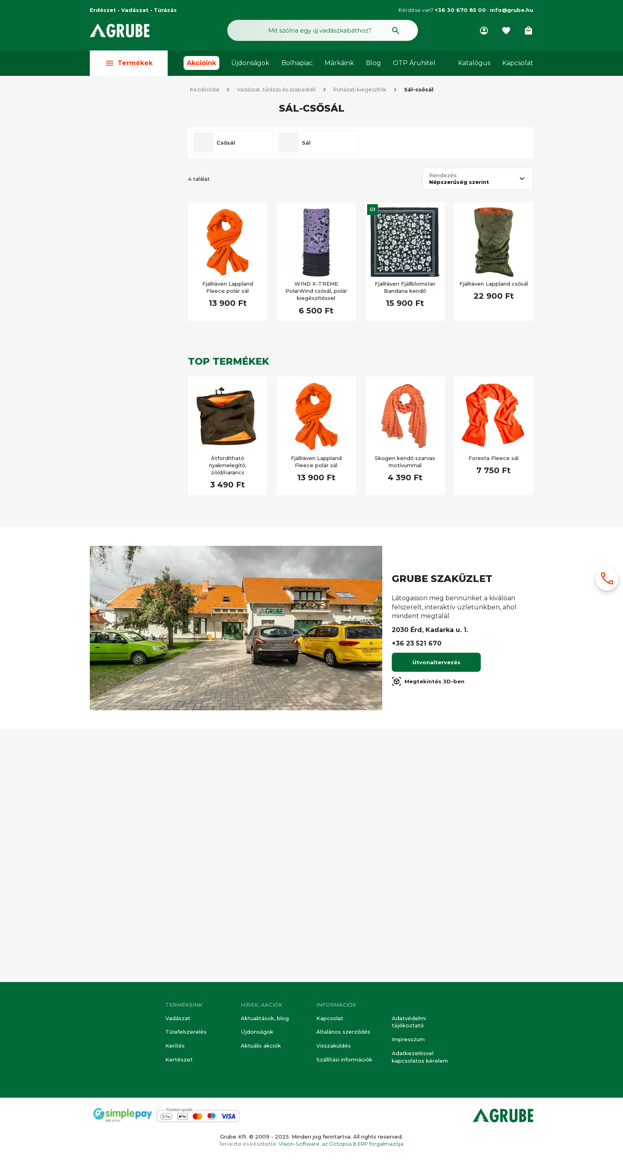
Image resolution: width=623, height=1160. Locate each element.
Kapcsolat (517, 64)
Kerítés (175, 1046)
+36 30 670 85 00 (460, 10)
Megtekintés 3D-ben (428, 935)
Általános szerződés (343, 1033)
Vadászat (177, 1019)
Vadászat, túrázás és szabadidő (276, 90)
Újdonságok (250, 64)
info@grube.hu (511, 10)
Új (372, 210)
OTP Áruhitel (414, 64)
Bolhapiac (297, 64)
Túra (111, 175)
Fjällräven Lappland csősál (493, 285)
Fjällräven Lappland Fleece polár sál (227, 288)
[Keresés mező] (322, 31)
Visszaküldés (333, 1046)
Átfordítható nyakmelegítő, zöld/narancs (227, 466)
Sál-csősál (418, 90)
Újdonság (118, 682)
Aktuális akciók (261, 1046)
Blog (373, 64)
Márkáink (339, 64)
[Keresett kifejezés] (134, 498)
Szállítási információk (344, 1060)
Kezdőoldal (204, 90)
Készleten (119, 521)
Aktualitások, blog (265, 1019)
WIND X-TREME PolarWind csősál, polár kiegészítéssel (316, 292)
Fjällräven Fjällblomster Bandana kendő (405, 288)
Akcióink (201, 64)
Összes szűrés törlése (136, 147)
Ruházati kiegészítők (360, 90)
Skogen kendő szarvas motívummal (405, 463)
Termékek (129, 64)
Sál (306, 144)
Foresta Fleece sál (493, 459)
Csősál (226, 144)
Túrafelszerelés (186, 1033)
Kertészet (179, 1060)
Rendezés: (443, 176)
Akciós (115, 541)
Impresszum (408, 1040)
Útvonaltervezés (436, 916)
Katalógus (474, 64)
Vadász (116, 224)
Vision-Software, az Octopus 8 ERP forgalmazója (341, 1144)
